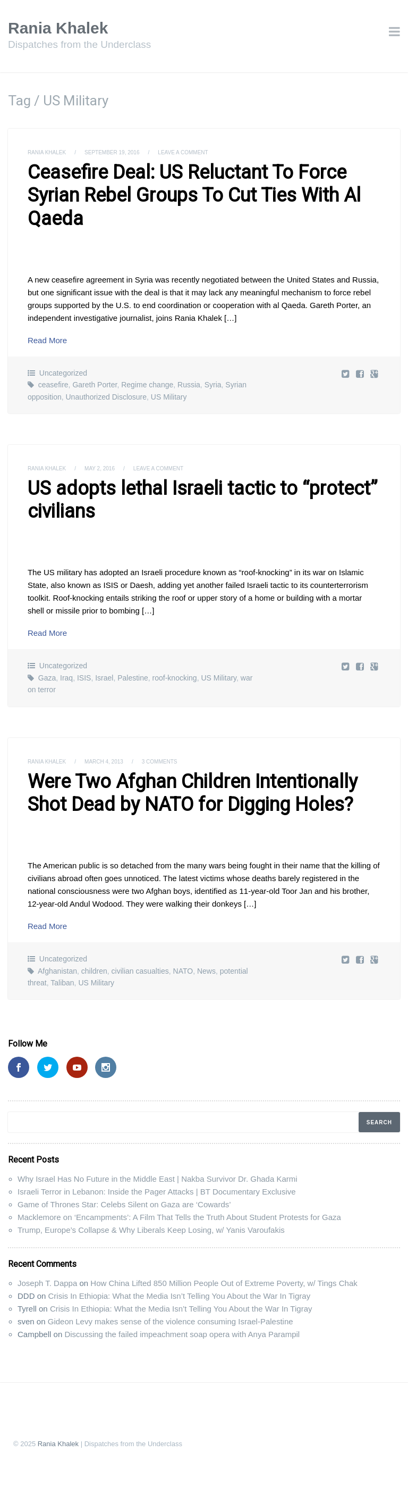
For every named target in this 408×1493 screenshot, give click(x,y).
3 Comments (159, 762)
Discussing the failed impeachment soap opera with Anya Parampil (182, 1334)
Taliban (62, 982)
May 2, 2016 (99, 468)
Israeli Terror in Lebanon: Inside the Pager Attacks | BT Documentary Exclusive (157, 1191)
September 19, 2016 (111, 152)
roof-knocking (174, 678)
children (94, 971)
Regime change (147, 384)
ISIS (84, 678)
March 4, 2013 (103, 762)
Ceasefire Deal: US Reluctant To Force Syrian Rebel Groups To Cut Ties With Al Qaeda (194, 195)
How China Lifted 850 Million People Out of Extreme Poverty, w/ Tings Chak (223, 1283)
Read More (47, 340)
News (206, 971)
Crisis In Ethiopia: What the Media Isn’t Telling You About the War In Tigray (179, 1295)
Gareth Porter (94, 384)
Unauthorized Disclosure (106, 397)
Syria (213, 384)
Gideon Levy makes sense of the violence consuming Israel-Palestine (170, 1321)
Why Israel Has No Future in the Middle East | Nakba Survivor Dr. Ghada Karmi (158, 1178)
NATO (183, 971)
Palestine (132, 678)
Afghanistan (57, 971)
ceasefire (53, 384)
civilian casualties (140, 971)
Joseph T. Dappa (47, 1283)
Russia (188, 384)
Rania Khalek (58, 28)
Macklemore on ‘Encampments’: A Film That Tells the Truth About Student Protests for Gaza (179, 1217)
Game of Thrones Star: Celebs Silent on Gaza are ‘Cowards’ (124, 1204)
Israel (104, 678)
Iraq (66, 678)
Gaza (47, 678)
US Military (169, 397)
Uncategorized (63, 373)
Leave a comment (183, 152)
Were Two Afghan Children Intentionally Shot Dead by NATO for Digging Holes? (193, 793)
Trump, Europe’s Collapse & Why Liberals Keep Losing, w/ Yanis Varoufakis (151, 1229)
